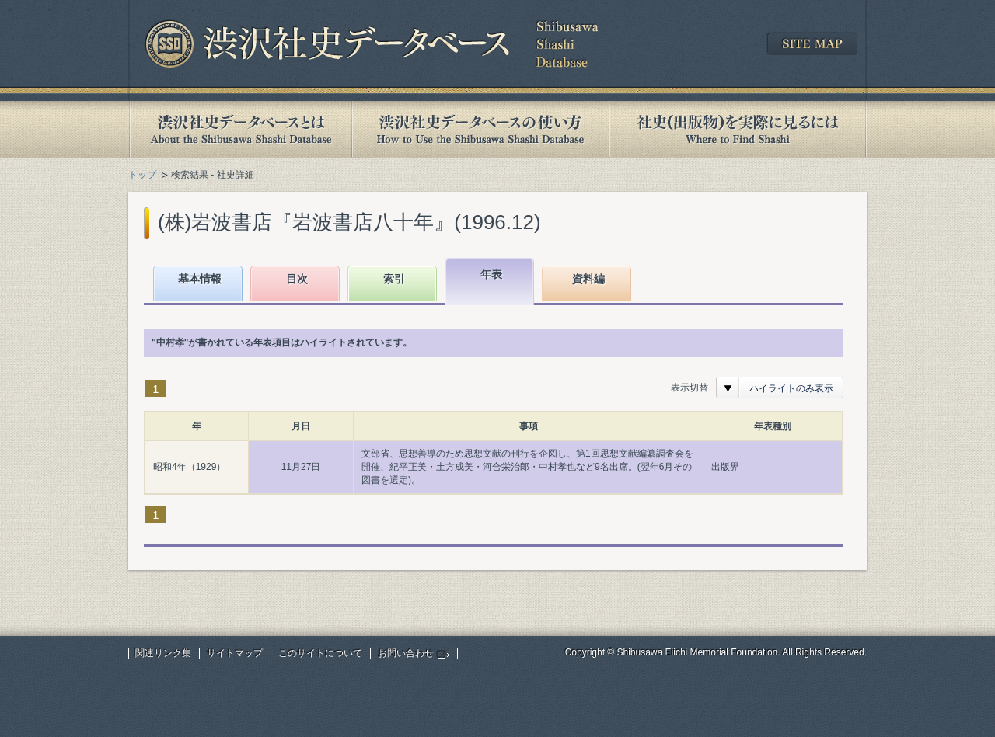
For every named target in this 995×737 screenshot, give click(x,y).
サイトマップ (235, 653)
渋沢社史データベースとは (239, 129)
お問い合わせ (406, 653)
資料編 (588, 279)
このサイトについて (320, 653)
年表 (491, 274)
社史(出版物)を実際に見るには (738, 129)
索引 (394, 279)
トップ (142, 174)
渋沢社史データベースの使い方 (480, 129)
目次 (297, 279)
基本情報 (200, 279)
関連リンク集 (163, 653)
